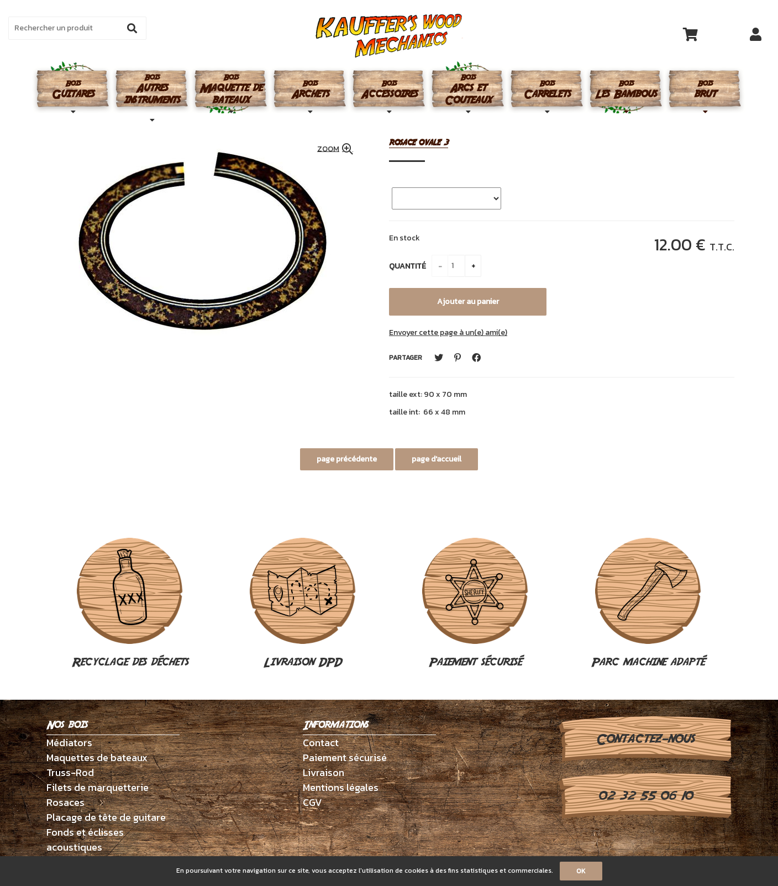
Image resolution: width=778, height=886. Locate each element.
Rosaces (65, 802)
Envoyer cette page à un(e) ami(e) (448, 332)
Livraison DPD (303, 604)
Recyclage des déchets (130, 604)
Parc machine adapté (648, 604)
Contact (321, 742)
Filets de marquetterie (97, 787)
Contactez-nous (645, 739)
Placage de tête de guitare (106, 817)
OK (581, 871)
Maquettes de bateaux (97, 757)
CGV (312, 802)
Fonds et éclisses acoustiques (85, 839)
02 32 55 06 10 (645, 796)
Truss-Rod (70, 772)
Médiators (69, 742)
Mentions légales (341, 787)
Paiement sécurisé (475, 604)
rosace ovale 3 (418, 143)
